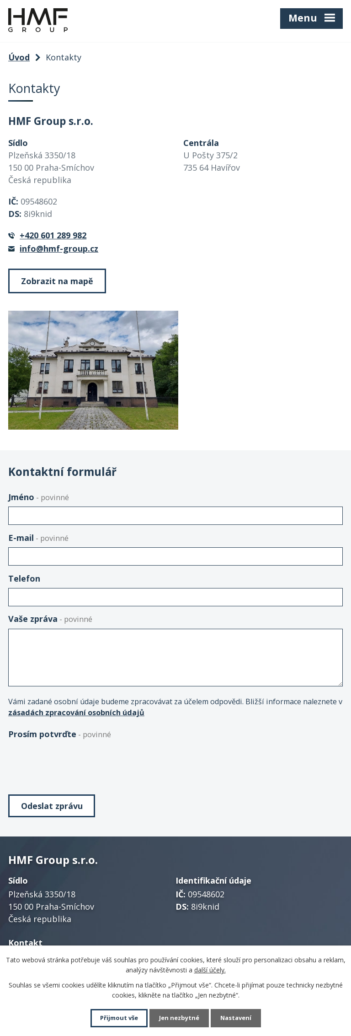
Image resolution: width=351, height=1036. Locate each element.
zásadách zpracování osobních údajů (76, 712)
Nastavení (239, 1018)
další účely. (210, 969)
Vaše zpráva (50, 618)
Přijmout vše (116, 1018)
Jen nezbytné (179, 1018)
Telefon (24, 578)
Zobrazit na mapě (57, 280)
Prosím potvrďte (59, 733)
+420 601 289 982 (53, 235)
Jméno (38, 496)
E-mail (38, 537)
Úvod (19, 57)
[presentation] (77, 761)
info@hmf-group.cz (59, 248)
